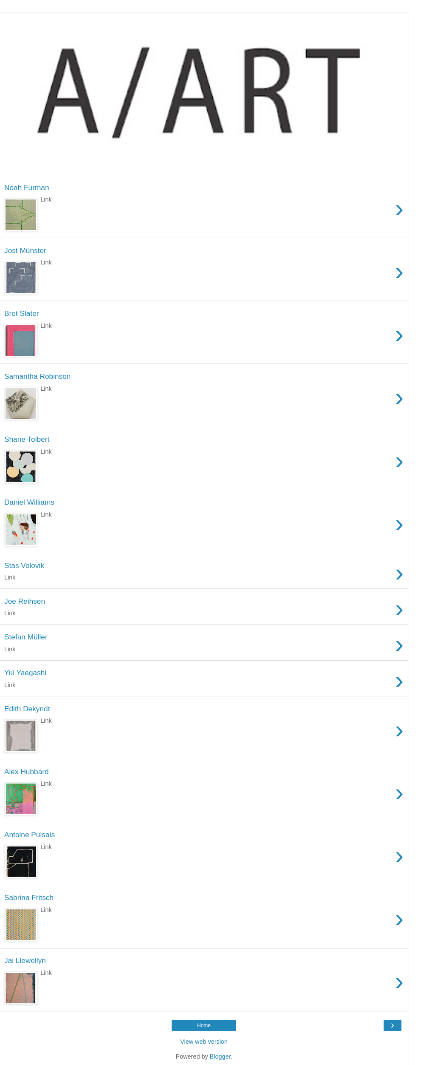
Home (204, 1025)
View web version (204, 1041)
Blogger (220, 1056)
